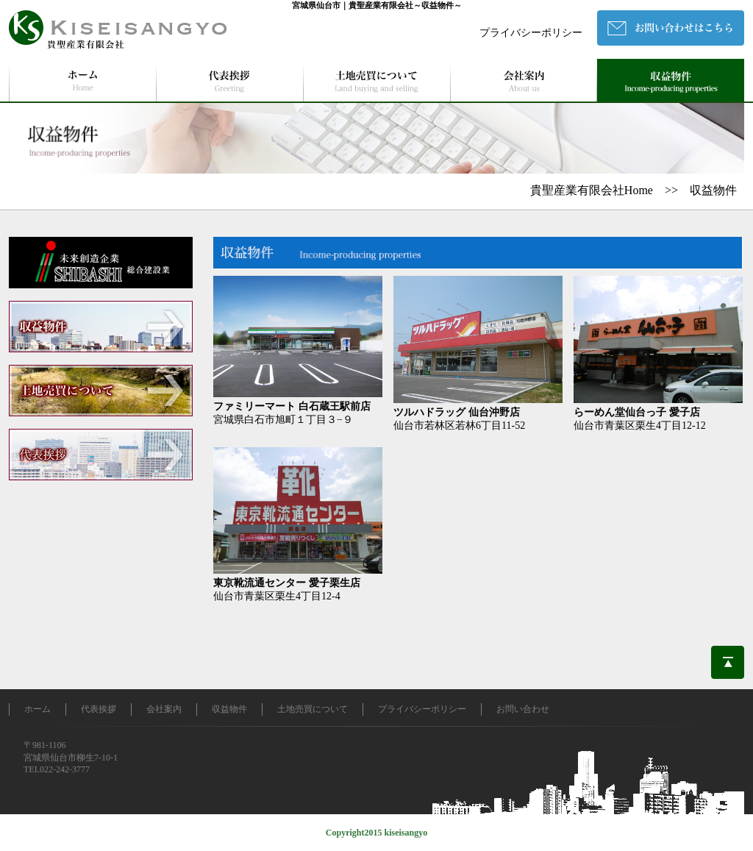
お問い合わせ (522, 709)
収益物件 (229, 709)
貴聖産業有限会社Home (591, 190)
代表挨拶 (98, 709)
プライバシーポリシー (530, 32)
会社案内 (164, 709)
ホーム (37, 709)
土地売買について (312, 709)
